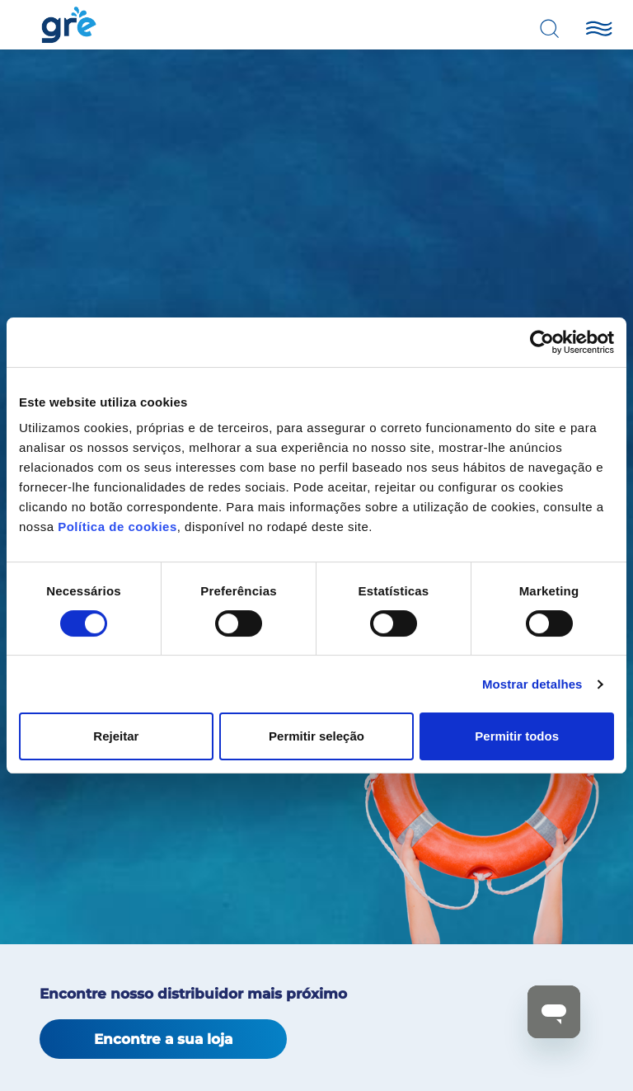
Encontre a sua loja (163, 1039)
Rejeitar (115, 736)
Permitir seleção (316, 736)
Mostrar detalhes (532, 684)
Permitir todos (517, 736)
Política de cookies (117, 527)
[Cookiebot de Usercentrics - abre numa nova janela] (542, 342)
